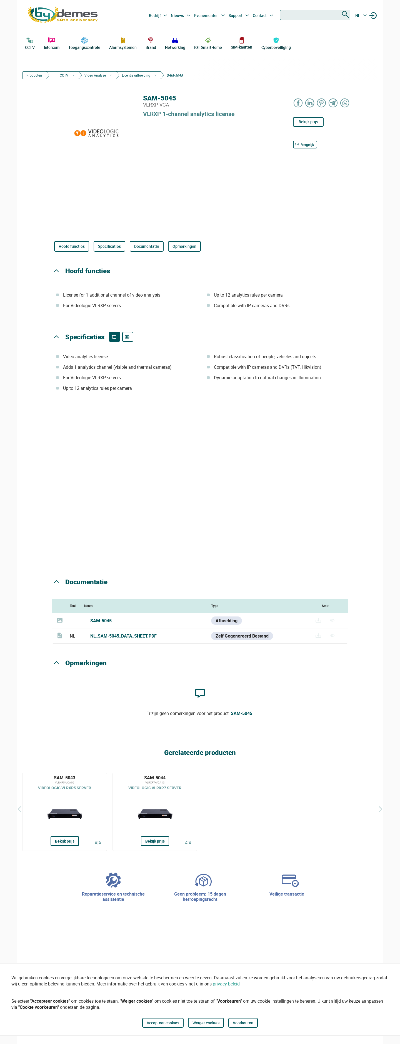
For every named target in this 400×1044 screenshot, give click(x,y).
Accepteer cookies (163, 1022)
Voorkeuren (243, 1022)
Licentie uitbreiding (136, 75)
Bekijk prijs (308, 121)
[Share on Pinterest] (322, 102)
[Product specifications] (127, 337)
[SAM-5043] (64, 812)
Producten (34, 75)
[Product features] (114, 337)
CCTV (30, 43)
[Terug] (19, 809)
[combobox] (315, 15)
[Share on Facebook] (298, 102)
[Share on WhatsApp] (345, 102)
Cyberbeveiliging (276, 43)
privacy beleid (226, 984)
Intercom (51, 43)
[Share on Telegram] (333, 102)
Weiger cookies (205, 1022)
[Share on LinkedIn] (310, 102)
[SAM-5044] (155, 812)
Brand (151, 43)
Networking (175, 43)
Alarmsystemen (123, 43)
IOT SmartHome (208, 43)
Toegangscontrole (84, 43)
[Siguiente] (380, 809)
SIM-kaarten (241, 43)
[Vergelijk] (305, 144)
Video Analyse (95, 75)
